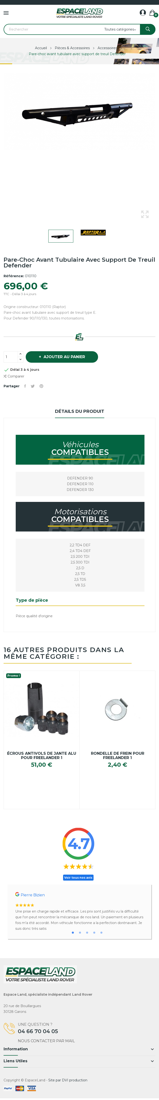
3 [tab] (87, 932)
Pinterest (41, 386)
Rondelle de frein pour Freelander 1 (117, 755)
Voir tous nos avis (78, 877)
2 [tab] (80, 932)
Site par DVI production (67, 1080)
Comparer (14, 376)
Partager (25, 386)
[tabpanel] (79, 911)
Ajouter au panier (63, 357)
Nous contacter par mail (46, 1041)
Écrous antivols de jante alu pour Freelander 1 (41, 755)
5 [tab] (101, 932)
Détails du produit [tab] (79, 411)
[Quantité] (11, 357)
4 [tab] (94, 932)
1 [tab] (72, 932)
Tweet (32, 386)
